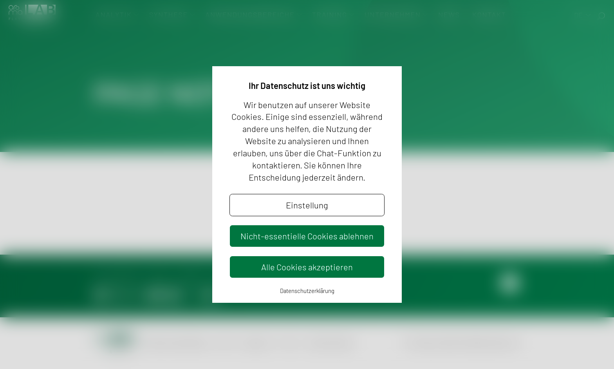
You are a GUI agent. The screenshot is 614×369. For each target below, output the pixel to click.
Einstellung (307, 205)
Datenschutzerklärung (307, 290)
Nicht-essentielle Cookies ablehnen (307, 236)
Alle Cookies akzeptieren (307, 267)
